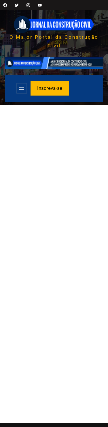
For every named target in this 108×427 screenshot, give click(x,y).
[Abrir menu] (21, 88)
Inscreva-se (49, 88)
